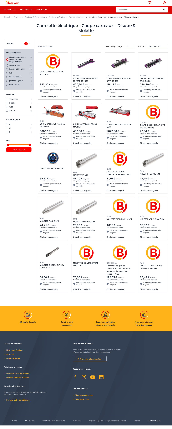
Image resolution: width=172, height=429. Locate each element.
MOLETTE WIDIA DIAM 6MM (152, 223)
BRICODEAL (13, 103)
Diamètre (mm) (13, 123)
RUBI (11, 110)
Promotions (41, 13)
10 (10, 128)
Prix (8, 144)
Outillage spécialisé (57, 21)
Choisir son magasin (49, 100)
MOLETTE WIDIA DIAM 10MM (119, 223)
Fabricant (10, 98)
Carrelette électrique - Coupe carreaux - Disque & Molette (17, 63)
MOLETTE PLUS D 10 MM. (84, 225)
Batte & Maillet (14, 88)
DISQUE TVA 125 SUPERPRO (52, 172)
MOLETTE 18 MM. (80, 179)
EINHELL (12, 107)
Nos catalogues (13, 362)
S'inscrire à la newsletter (90, 362)
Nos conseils (26, 13)
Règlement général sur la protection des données (107, 424)
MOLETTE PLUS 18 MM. (150, 177)
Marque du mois (82, 403)
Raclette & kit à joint (16, 73)
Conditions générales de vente (53, 424)
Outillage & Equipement (35, 21)
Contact (14, 424)
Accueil (7, 21)
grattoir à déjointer (16, 84)
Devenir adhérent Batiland (17, 381)
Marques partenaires (84, 399)
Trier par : (141, 50)
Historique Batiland (14, 354)
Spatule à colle (14, 69)
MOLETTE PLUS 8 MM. (49, 224)
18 (10, 132)
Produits (11, 13)
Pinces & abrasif (15, 80)
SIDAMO (12, 114)
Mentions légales (154, 424)
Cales (11, 76)
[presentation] (5, 13)
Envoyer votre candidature (17, 403)
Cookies (137, 424)
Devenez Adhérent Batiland (18, 377)
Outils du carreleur (77, 21)
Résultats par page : (114, 50)
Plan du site (29, 424)
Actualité (10, 358)
